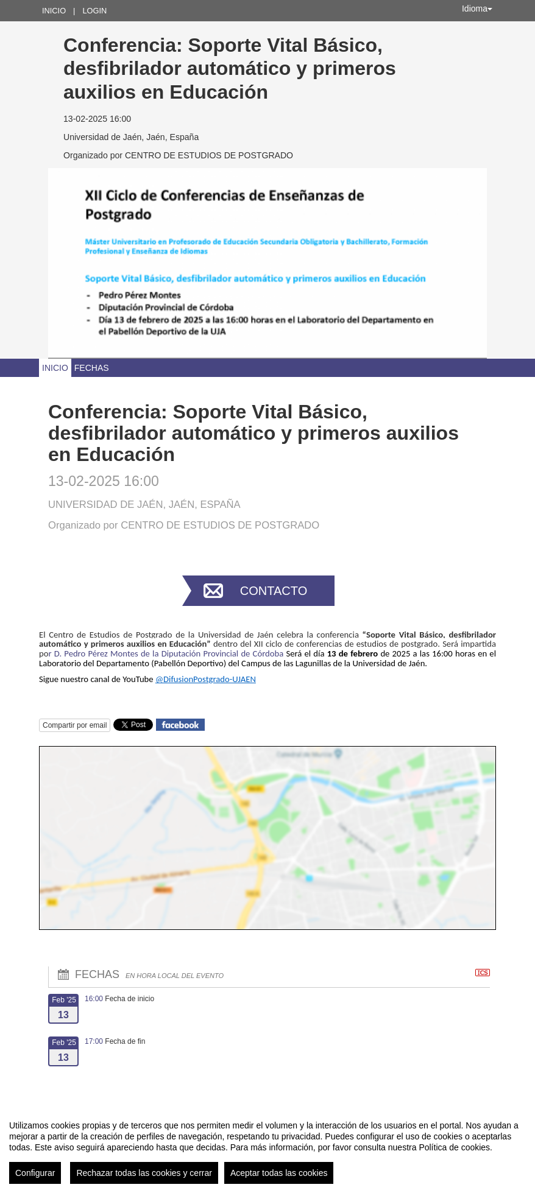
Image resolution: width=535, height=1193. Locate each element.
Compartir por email (75, 725)
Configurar (35, 1173)
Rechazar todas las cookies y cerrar (144, 1173)
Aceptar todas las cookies (279, 1173)
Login (94, 10)
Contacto (273, 590)
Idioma (477, 8)
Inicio (54, 10)
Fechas (91, 368)
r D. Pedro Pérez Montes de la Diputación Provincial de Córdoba (167, 653)
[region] (267, 1147)
